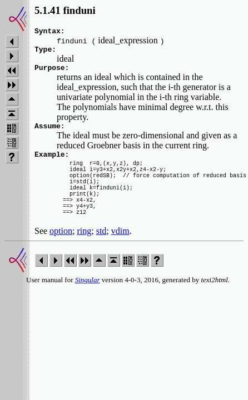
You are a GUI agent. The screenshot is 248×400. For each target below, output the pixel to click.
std (101, 254)
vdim (120, 254)
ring (84, 254)
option (60, 254)
